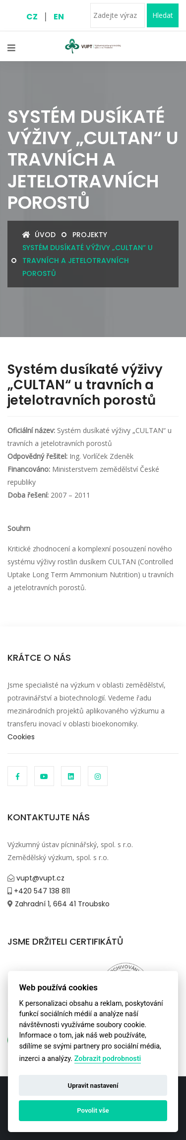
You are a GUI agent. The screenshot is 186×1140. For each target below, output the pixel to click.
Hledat (162, 15)
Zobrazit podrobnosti (107, 1058)
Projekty (89, 235)
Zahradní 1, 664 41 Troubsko (61, 904)
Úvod (39, 235)
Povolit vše (93, 1110)
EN (59, 16)
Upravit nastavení (93, 1085)
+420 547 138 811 (41, 891)
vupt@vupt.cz (39, 878)
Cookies (21, 737)
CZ (32, 16)
